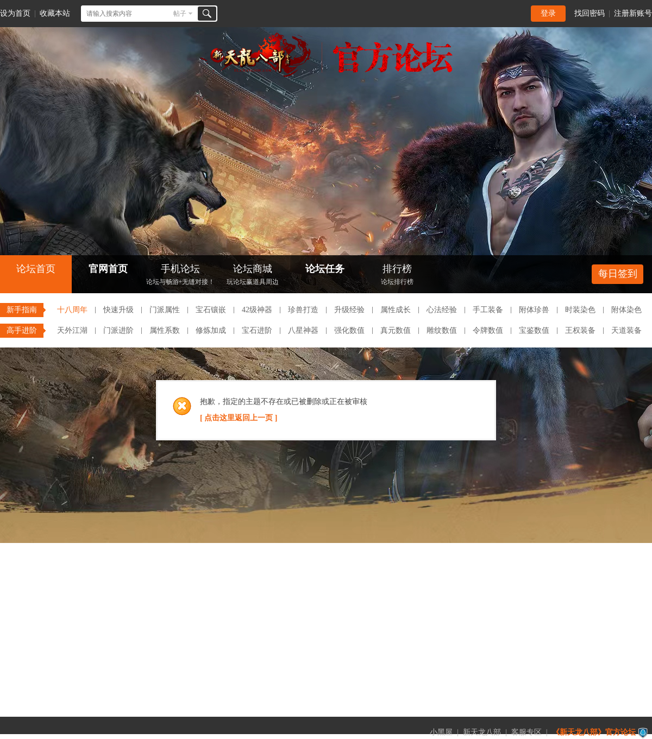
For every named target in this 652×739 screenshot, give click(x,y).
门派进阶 (118, 330)
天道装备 (626, 330)
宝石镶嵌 (211, 310)
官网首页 (108, 268)
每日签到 (617, 273)
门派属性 (164, 310)
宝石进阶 (257, 330)
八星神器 (303, 330)
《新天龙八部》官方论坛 (594, 732)
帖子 (179, 13)
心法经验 (442, 310)
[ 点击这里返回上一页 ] (238, 418)
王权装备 (580, 330)
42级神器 (257, 310)
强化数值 (349, 330)
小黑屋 (441, 732)
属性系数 (164, 330)
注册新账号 (633, 13)
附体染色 (626, 310)
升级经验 (349, 310)
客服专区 (526, 732)
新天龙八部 (482, 732)
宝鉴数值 (534, 330)
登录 (548, 13)
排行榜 (397, 275)
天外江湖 (72, 330)
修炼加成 (211, 330)
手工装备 (488, 310)
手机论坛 (180, 275)
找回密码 (589, 13)
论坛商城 (253, 275)
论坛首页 (35, 268)
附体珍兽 (534, 310)
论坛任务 (324, 268)
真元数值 (395, 330)
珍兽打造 (303, 310)
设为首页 (15, 13)
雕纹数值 (442, 330)
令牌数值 (488, 330)
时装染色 (580, 310)
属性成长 (395, 310)
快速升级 (118, 310)
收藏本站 (55, 13)
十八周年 (72, 310)
